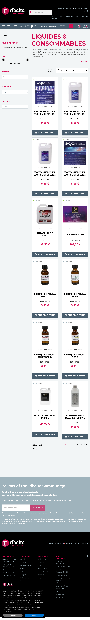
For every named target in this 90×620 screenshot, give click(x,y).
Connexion (68, 4)
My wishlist (85, 22)
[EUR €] (86, 4)
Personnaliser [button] (13, 615)
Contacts (85, 12)
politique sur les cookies (10, 597)
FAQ (61, 12)
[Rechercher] (40, 8)
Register (60, 4)
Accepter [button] (34, 615)
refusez (37, 602)
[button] (4, 22)
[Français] (77, 4)
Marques (69, 12)
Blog (77, 12)
